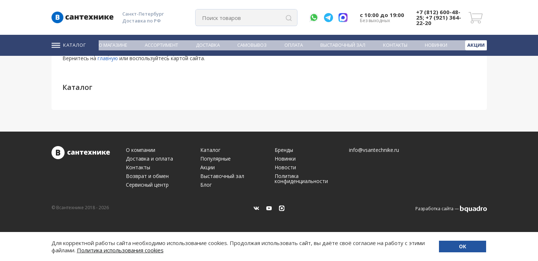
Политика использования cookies (120, 250)
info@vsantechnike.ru (374, 150)
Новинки (436, 45)
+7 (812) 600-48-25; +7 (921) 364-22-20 (438, 17)
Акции (476, 45)
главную (108, 58)
